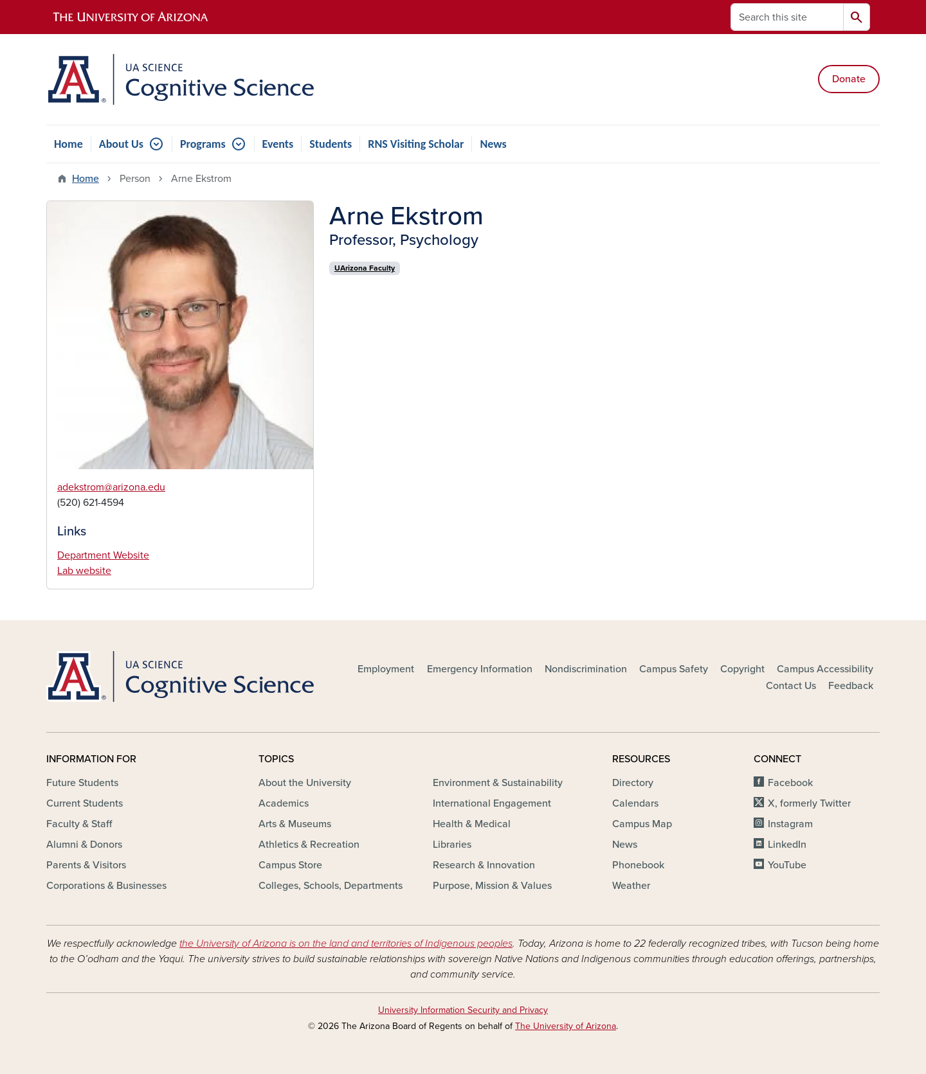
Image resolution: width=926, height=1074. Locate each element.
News (493, 144)
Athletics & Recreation (309, 844)
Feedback (850, 685)
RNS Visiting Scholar (416, 144)
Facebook (790, 782)
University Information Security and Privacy (463, 1010)
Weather (631, 885)
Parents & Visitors (86, 865)
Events (278, 144)
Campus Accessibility (825, 669)
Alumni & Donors (84, 844)
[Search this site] (787, 17)
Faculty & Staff (79, 824)
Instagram (790, 824)
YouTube (787, 865)
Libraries (452, 844)
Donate (849, 79)
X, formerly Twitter (809, 803)
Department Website (103, 555)
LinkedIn (787, 844)
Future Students (82, 782)
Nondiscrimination (586, 669)
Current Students (84, 803)
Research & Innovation (484, 865)
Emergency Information (479, 669)
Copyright (742, 669)
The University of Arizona (565, 1026)
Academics (284, 803)
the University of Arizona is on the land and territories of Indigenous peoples (346, 943)
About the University (305, 782)
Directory (632, 782)
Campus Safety (673, 669)
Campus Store (290, 865)
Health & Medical (472, 824)
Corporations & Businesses (106, 885)
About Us (121, 144)
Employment (386, 669)
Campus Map (642, 824)
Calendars (635, 803)
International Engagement (492, 803)
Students (330, 144)
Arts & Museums (295, 824)
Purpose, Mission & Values (492, 885)
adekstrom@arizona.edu (111, 487)
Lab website (84, 570)
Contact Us (791, 685)
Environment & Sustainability (498, 782)
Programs (203, 144)
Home (68, 144)
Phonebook (638, 865)
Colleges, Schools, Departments (331, 885)
